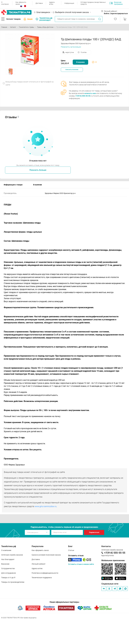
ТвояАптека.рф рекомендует (44, 19)
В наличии (37, 185)
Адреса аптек (52, 3)
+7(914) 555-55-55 (82, 96)
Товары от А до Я (8, 578)
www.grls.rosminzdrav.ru (46, 506)
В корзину (80, 62)
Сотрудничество (8, 568)
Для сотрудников (8, 573)
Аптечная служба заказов (12, 555)
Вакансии (5, 564)
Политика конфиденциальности (45, 573)
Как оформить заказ (20, 3)
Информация (69, 3)
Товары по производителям (12, 582)
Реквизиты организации (71, 47)
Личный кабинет (38, 564)
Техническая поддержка (42, 578)
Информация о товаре (13, 185)
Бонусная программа (116, 3)
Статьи (71, 550)
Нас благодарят (7, 559)
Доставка (39, 3)
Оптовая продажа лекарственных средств (93, 3)
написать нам (90, 93)
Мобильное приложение (113, 560)
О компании (5, 3)
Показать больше (37, 170)
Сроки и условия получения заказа (46, 555)
